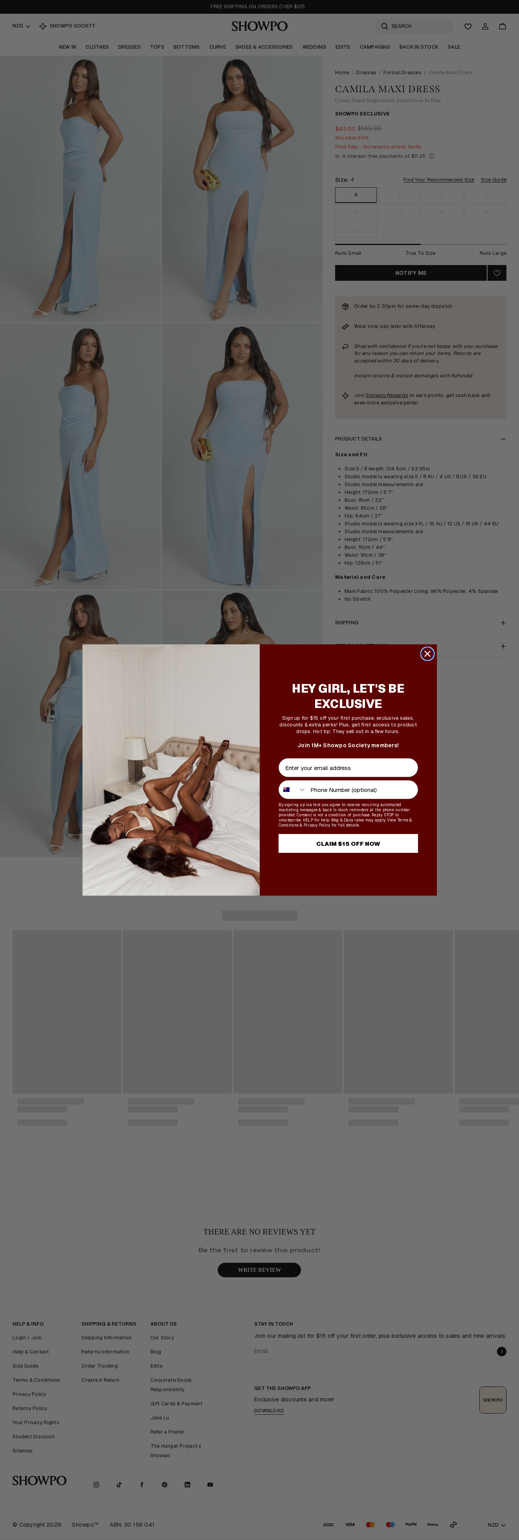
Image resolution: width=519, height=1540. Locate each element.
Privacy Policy (317, 825)
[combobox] (292, 790)
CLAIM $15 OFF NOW (348, 843)
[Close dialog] (427, 653)
